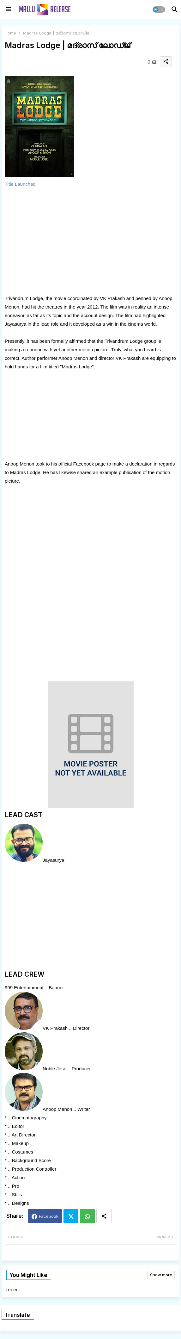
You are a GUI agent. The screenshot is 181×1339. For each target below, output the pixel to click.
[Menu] (8, 9)
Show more (161, 1274)
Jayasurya (53, 860)
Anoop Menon (57, 1109)
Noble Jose (54, 1068)
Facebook (48, 1216)
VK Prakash (55, 1028)
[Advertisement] (90, 241)
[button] (159, 9)
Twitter (70, 1216)
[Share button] (104, 1216)
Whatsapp (87, 1216)
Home (10, 32)
